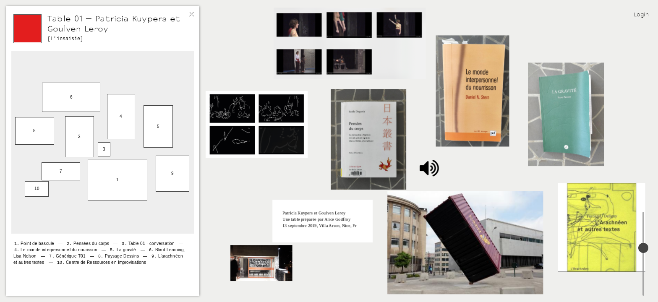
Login (641, 14)
